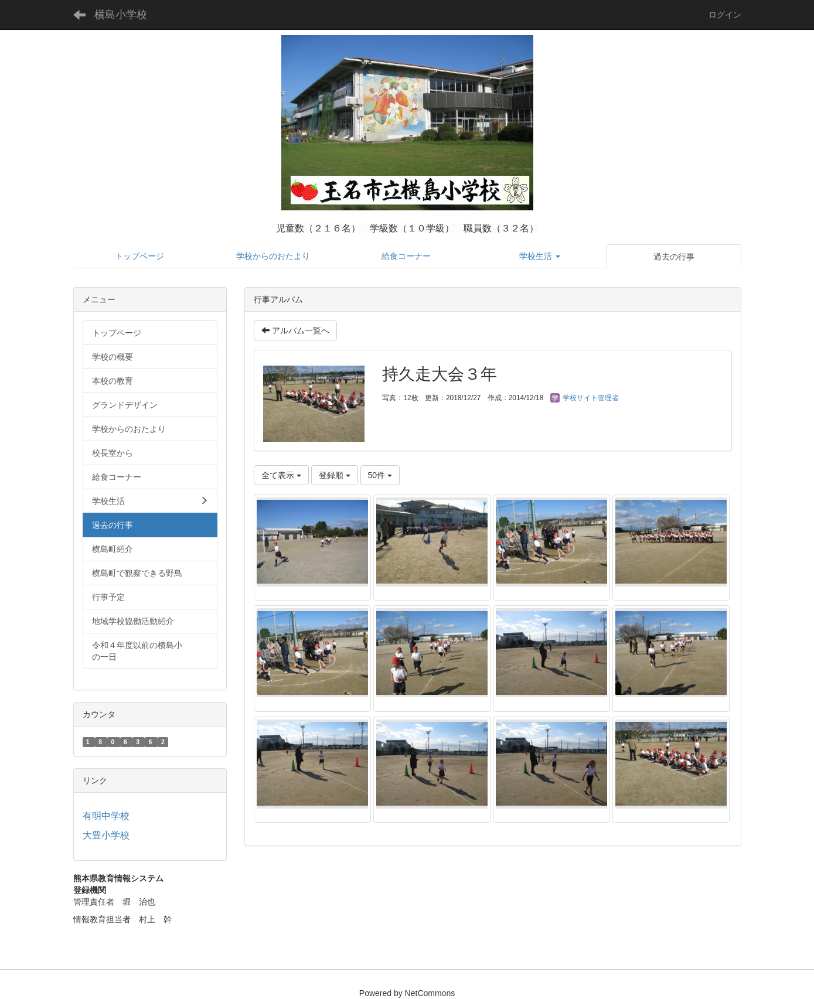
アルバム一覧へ (295, 330)
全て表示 (281, 475)
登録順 (334, 475)
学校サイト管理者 (584, 398)
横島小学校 (120, 15)
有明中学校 (106, 816)
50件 (380, 475)
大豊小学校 (106, 835)
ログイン (725, 14)
